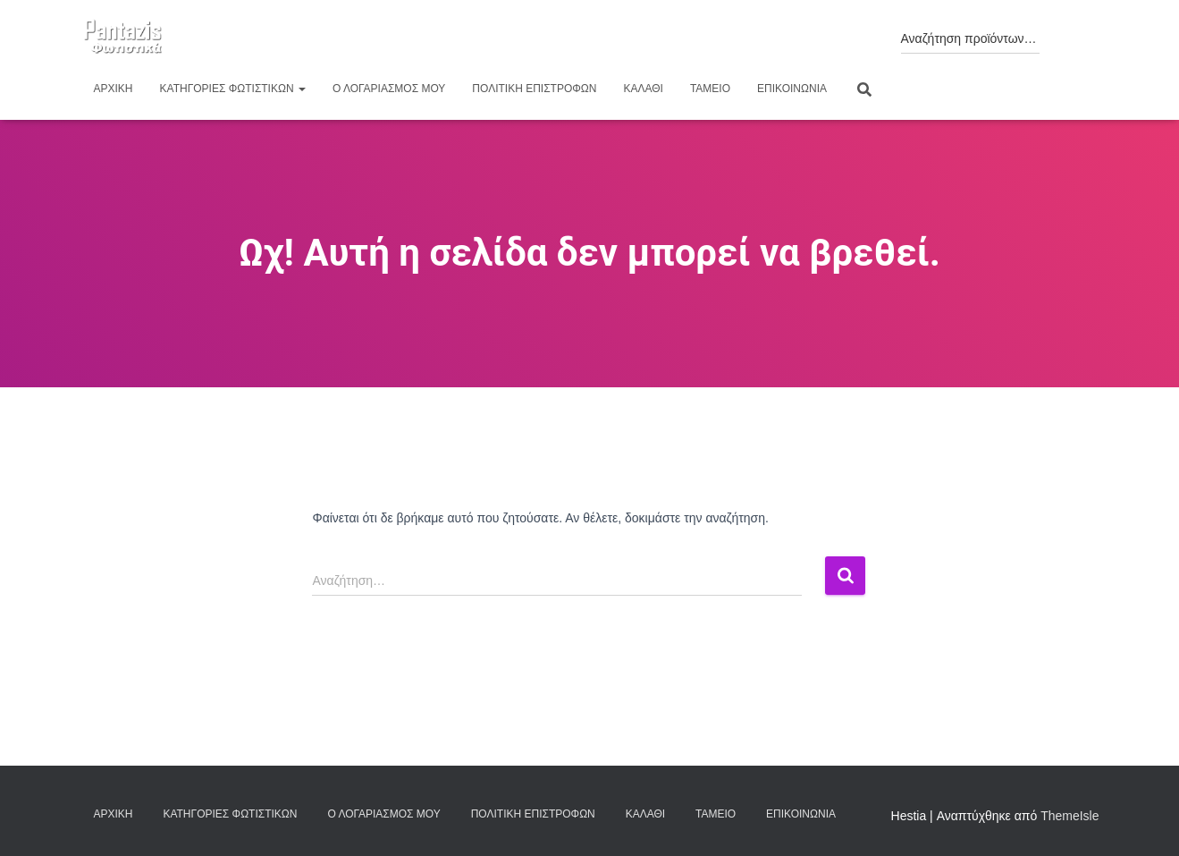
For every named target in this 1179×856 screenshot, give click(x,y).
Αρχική (113, 88)
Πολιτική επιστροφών (534, 88)
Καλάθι (642, 88)
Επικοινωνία (792, 88)
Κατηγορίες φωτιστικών (233, 88)
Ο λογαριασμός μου (389, 88)
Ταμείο (710, 88)
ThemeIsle (1069, 816)
